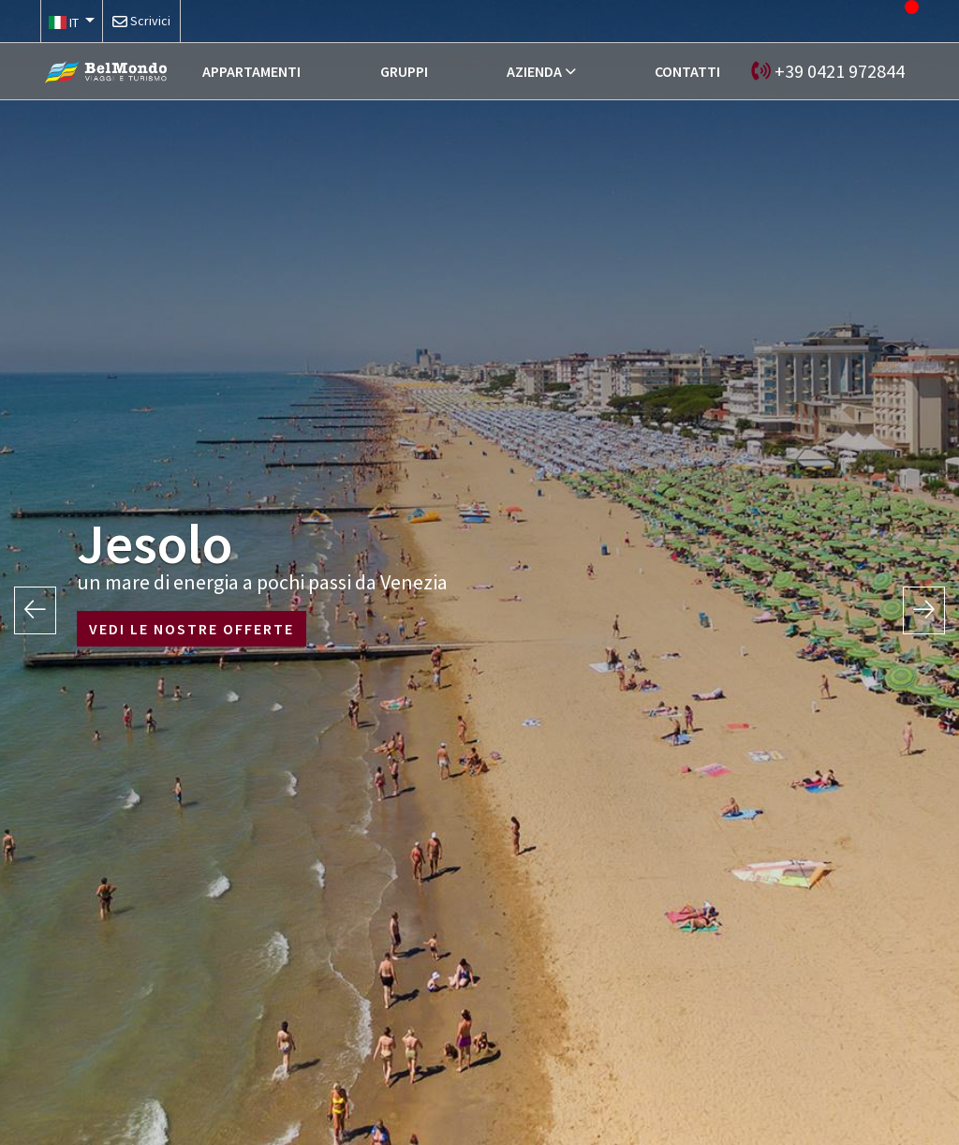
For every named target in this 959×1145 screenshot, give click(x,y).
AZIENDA (534, 71)
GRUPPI (404, 71)
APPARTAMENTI (251, 71)
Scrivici (150, 20)
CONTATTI (687, 71)
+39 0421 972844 (840, 70)
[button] (72, 21)
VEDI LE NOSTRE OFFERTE (191, 628)
